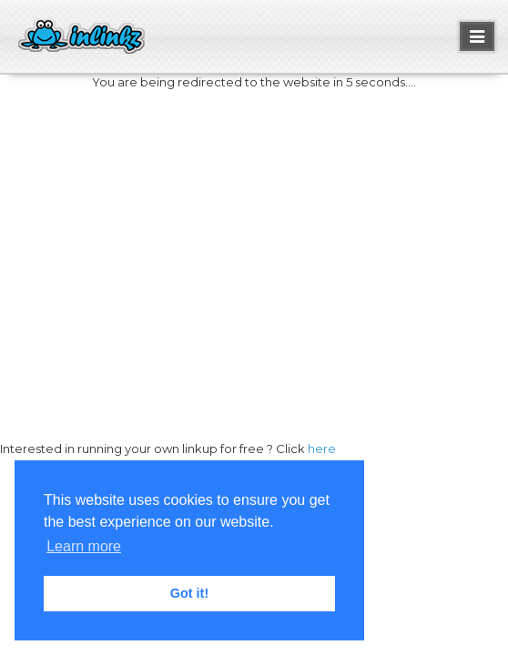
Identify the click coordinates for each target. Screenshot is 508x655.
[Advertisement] (254, 237)
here (322, 448)
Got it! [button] (189, 593)
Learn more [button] (83, 546)
